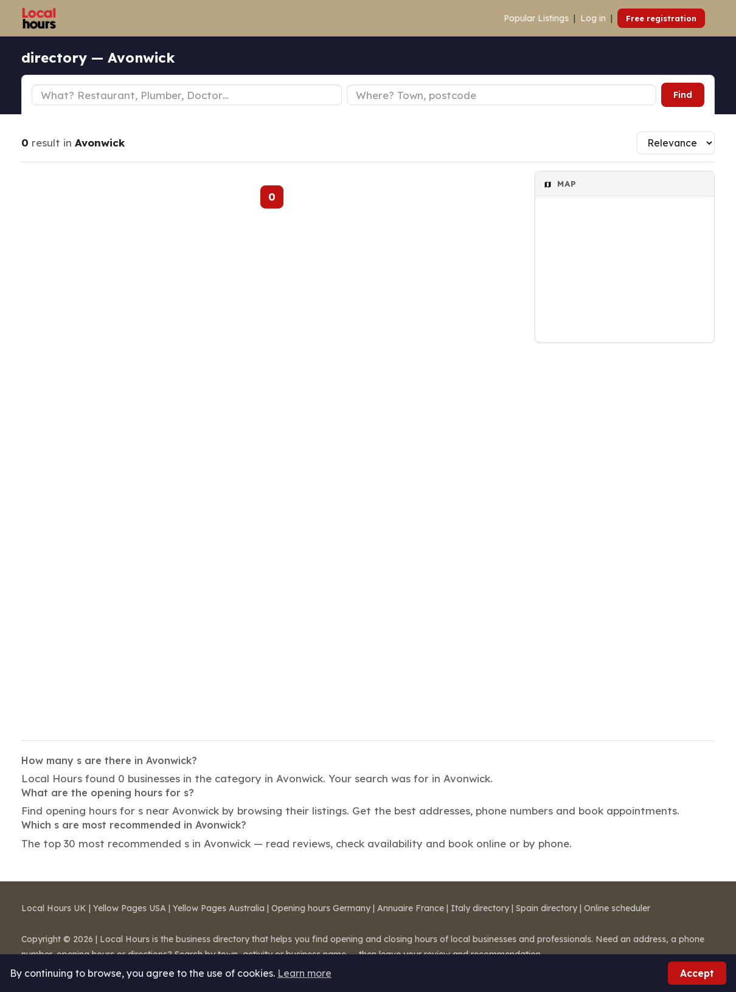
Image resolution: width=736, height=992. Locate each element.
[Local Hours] (39, 18)
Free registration (661, 18)
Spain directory (546, 908)
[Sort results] (676, 142)
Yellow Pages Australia (219, 908)
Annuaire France (410, 908)
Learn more (304, 973)
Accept (697, 973)
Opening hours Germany (320, 908)
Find (682, 94)
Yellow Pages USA (129, 908)
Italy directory (480, 908)
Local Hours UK (53, 908)
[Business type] (187, 94)
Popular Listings (536, 18)
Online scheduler (617, 908)
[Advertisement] (625, 533)
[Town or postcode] (502, 94)
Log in (593, 18)
